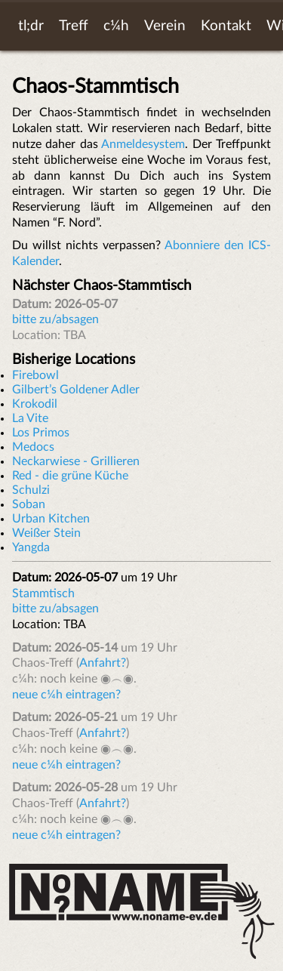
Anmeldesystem (143, 144)
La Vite (30, 418)
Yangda (31, 547)
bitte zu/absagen (55, 319)
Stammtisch (43, 593)
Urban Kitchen (51, 519)
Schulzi (31, 490)
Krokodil (34, 404)
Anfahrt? (102, 663)
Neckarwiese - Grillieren (76, 461)
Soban (28, 504)
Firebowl (35, 375)
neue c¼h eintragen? (66, 695)
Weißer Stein (46, 533)
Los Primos (40, 433)
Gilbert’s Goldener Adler (76, 390)
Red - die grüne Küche (70, 476)
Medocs (33, 447)
